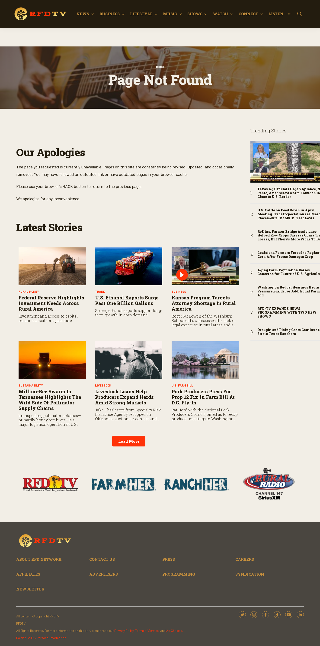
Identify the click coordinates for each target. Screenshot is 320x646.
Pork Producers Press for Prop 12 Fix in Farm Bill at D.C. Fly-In (203, 397)
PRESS (168, 559)
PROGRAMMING (178, 574)
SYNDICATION (249, 574)
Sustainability (31, 385)
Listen (276, 13)
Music (170, 13)
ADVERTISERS (103, 574)
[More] (92, 14)
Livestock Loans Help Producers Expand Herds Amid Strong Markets (124, 397)
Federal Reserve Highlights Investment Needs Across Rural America (51, 303)
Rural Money (29, 291)
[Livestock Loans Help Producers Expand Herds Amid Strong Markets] (128, 360)
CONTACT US (102, 559)
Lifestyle (141, 13)
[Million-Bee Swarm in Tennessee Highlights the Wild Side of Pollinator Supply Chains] (52, 360)
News (83, 13)
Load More (128, 441)
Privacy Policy (124, 631)
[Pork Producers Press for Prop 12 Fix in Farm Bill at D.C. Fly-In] (205, 360)
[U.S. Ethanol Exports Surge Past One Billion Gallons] (128, 266)
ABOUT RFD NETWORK (39, 559)
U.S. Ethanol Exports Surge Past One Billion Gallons (127, 300)
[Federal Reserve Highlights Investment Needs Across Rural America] (52, 266)
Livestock (103, 385)
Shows (194, 13)
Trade (100, 291)
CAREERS (244, 559)
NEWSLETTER (30, 589)
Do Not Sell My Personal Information (41, 638)
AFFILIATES (28, 574)
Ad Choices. (174, 631)
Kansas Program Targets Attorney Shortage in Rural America (204, 303)
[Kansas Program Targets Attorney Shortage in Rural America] (205, 266)
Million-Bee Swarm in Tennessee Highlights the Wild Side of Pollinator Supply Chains (50, 399)
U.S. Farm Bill (182, 385)
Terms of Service (147, 631)
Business (109, 13)
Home (160, 67)
